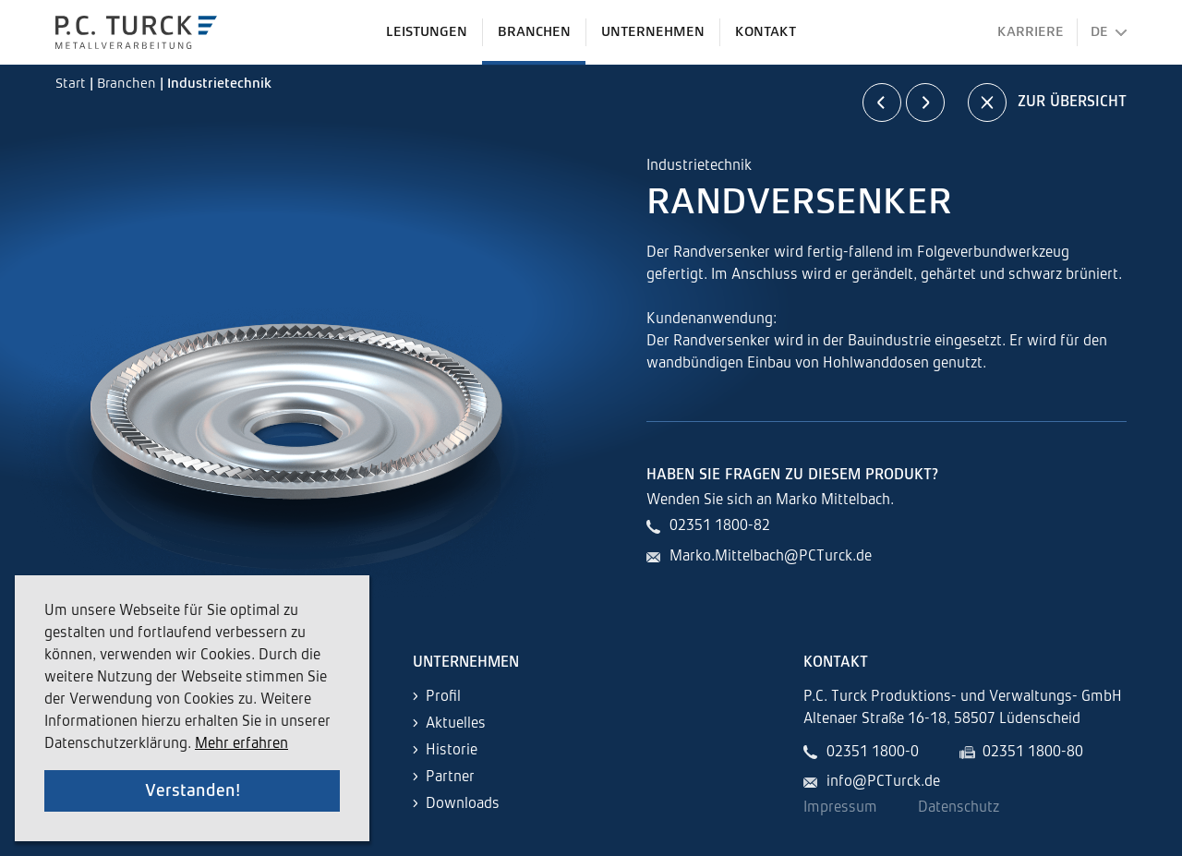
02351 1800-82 (719, 526)
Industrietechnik (219, 83)
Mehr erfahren (241, 744)
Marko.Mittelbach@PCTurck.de (770, 556)
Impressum (840, 808)
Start (72, 83)
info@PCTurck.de (883, 782)
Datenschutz (958, 808)
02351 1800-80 (1033, 752)
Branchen (128, 83)
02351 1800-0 (872, 752)
